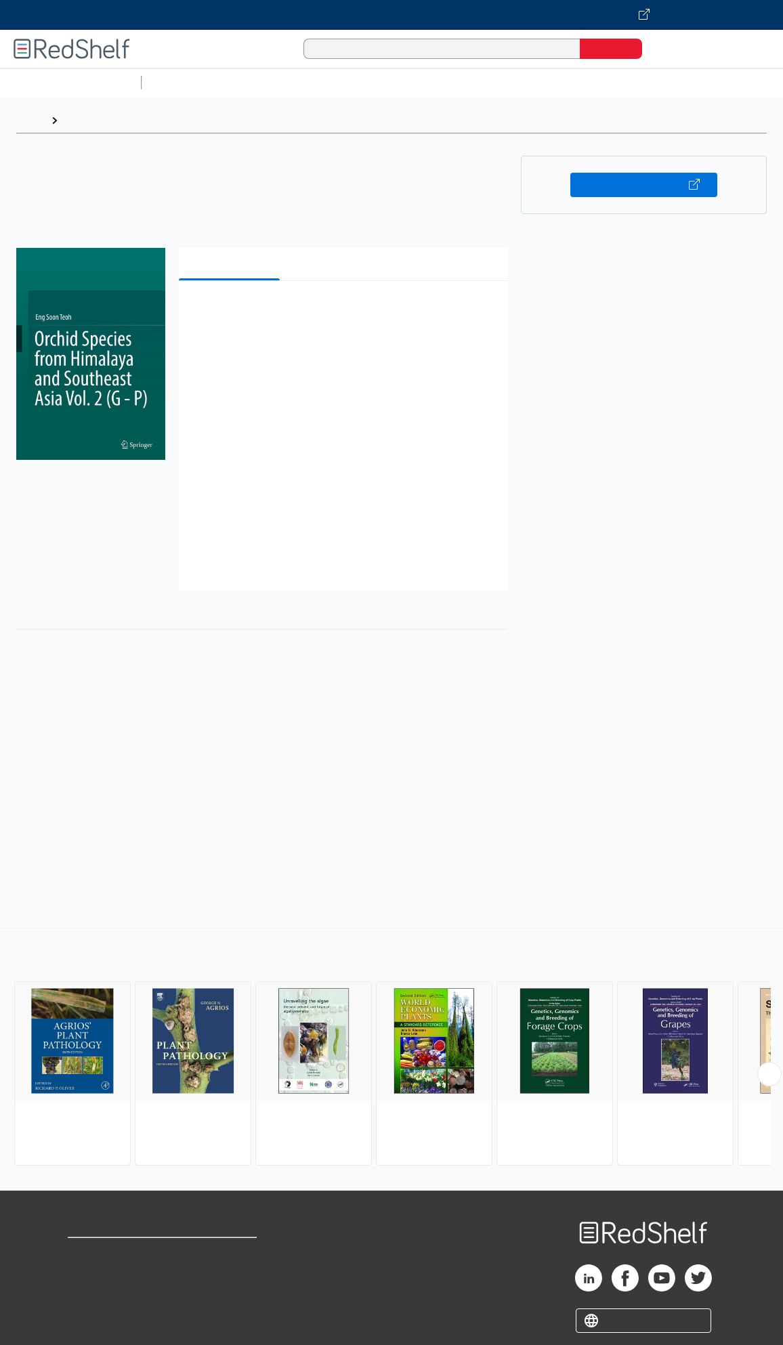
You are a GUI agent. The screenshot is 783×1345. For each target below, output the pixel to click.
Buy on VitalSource (643, 185)
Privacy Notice (105, 1297)
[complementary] (391, 1048)
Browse (83, 120)
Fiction (766, 82)
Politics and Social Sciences (667, 82)
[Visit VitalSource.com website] (391, 15)
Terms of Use (229, 1253)
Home (30, 120)
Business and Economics (525, 82)
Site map (90, 1318)
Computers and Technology (386, 82)
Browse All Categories (70, 82)
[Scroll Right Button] (769, 1074)
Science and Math (266, 82)
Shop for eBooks (111, 1253)
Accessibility (226, 1297)
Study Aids (183, 82)
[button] (346, 312)
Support (88, 1275)
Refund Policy (229, 1275)
